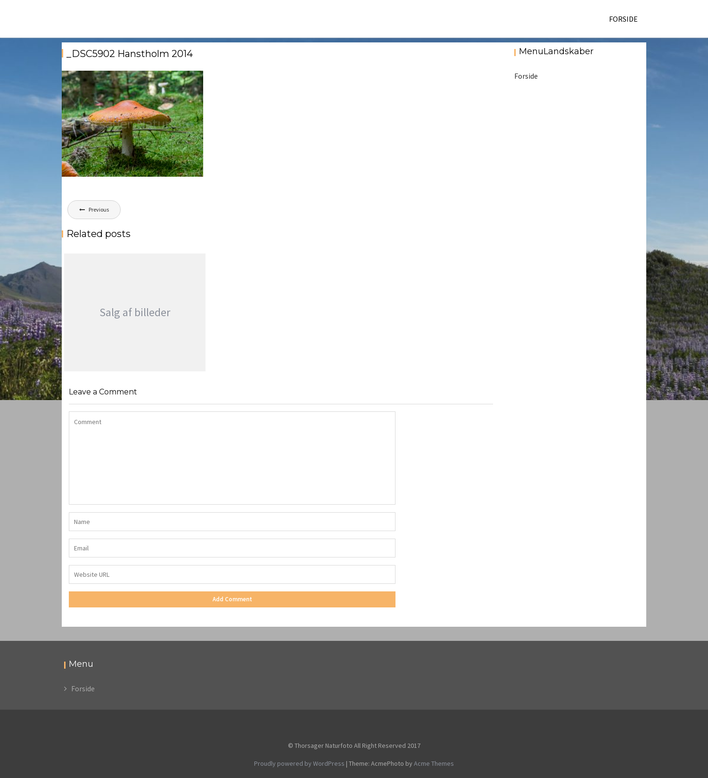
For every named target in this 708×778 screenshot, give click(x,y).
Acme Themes (434, 763)
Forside (623, 19)
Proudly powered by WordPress (299, 763)
